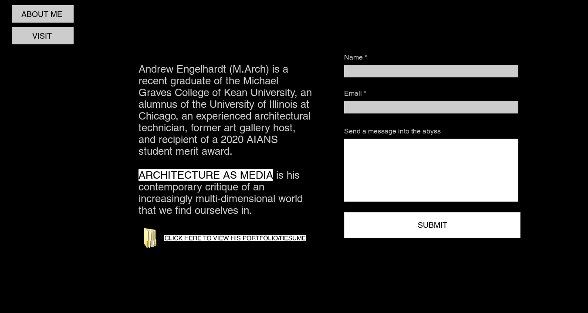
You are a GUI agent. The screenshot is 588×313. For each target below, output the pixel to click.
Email (353, 93)
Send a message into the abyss (392, 131)
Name (353, 57)
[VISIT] (43, 35)
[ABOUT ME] (43, 14)
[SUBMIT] (432, 225)
